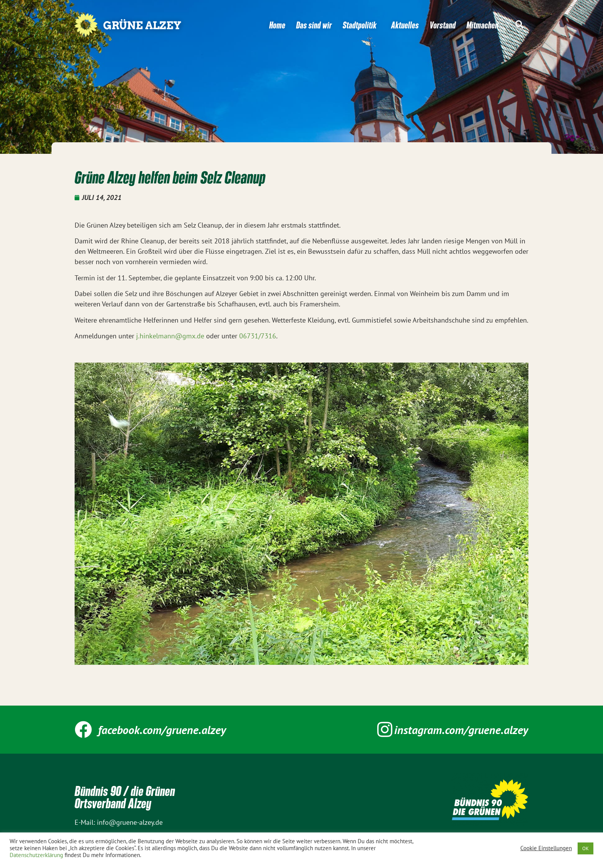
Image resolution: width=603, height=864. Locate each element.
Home (277, 25)
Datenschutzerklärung (36, 855)
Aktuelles (405, 25)
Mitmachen (482, 25)
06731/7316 (257, 335)
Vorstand (443, 25)
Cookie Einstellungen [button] (546, 848)
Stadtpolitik (361, 25)
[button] (519, 24)
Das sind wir (314, 25)
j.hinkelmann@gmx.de (170, 335)
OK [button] (585, 848)
